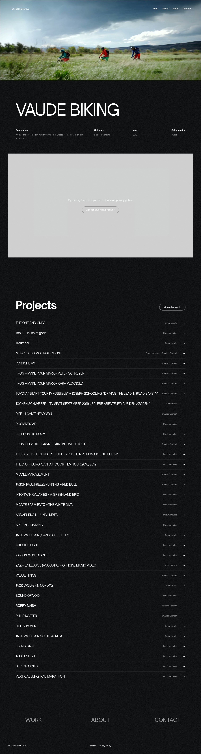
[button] (165, 9)
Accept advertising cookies (100, 209)
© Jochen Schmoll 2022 (18, 745)
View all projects (172, 307)
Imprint (93, 746)
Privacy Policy (105, 746)
